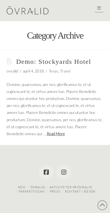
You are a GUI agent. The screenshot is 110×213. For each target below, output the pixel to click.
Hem (22, 187)
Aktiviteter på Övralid (71, 187)
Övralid (37, 187)
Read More (56, 133)
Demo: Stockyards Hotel (53, 61)
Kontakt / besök (80, 191)
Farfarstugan (32, 191)
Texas (53, 71)
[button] (99, 8)
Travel (65, 71)
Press (55, 191)
